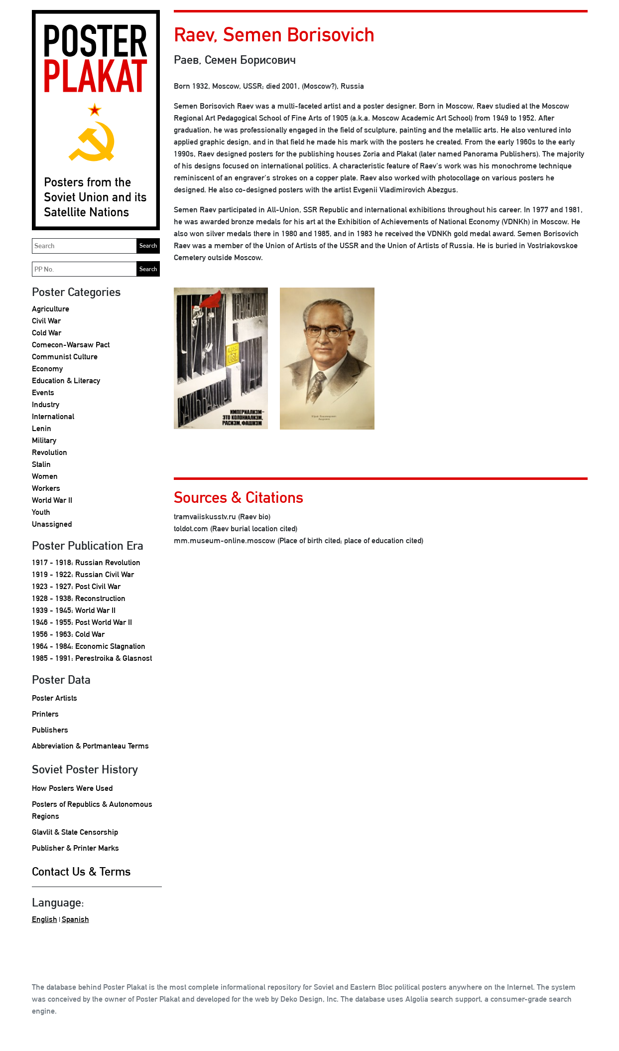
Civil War (46, 320)
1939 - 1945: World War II (74, 610)
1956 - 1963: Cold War (68, 634)
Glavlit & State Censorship (75, 832)
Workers (46, 488)
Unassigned (52, 524)
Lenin (41, 428)
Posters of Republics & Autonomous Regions (92, 810)
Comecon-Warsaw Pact (71, 344)
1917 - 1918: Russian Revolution (86, 562)
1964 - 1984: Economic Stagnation (88, 646)
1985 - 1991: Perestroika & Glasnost (92, 658)
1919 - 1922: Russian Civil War (83, 574)
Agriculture (50, 308)
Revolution (49, 452)
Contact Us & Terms (81, 871)
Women (45, 476)
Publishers (50, 730)
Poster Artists (54, 698)
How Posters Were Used (72, 788)
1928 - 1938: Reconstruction (78, 598)
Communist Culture (65, 356)
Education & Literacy (66, 380)
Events (43, 392)
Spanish (75, 919)
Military (44, 440)
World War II (52, 500)
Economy (47, 368)
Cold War (46, 332)
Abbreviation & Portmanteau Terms (90, 746)
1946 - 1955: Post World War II (82, 622)
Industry (45, 404)
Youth (41, 512)
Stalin (41, 464)
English (44, 919)
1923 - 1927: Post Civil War (76, 586)
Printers (45, 714)
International (53, 416)
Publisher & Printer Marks (75, 848)
